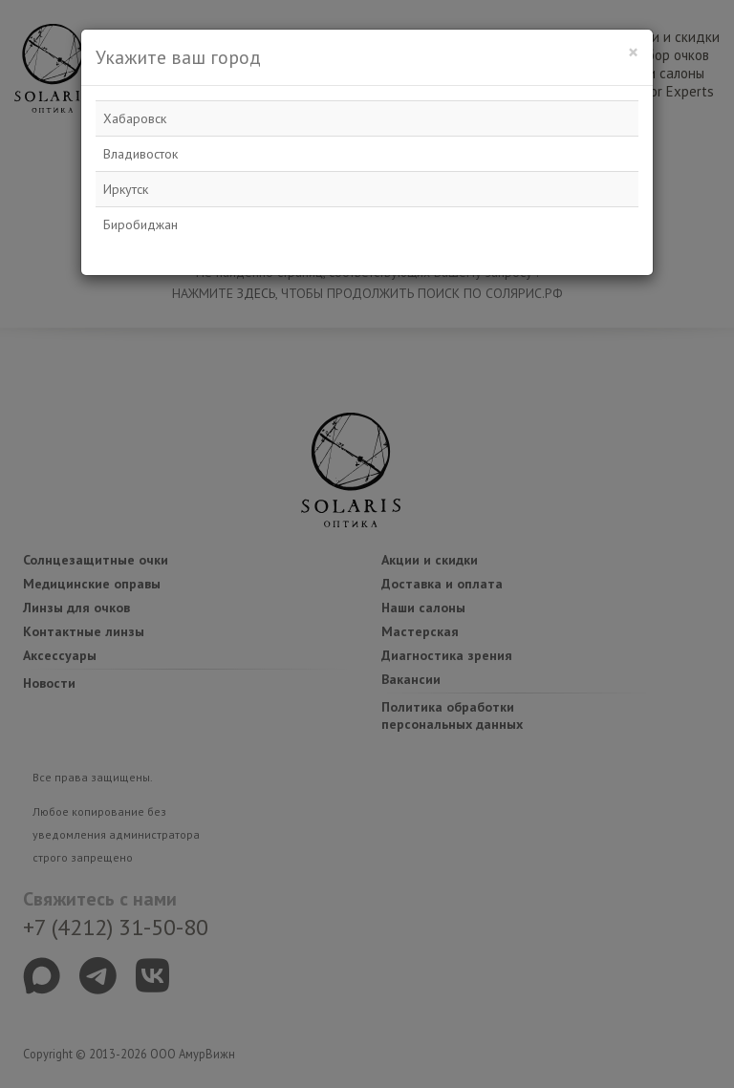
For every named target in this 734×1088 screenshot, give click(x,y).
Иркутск (125, 189)
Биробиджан (140, 224)
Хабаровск (134, 118)
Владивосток (140, 153)
